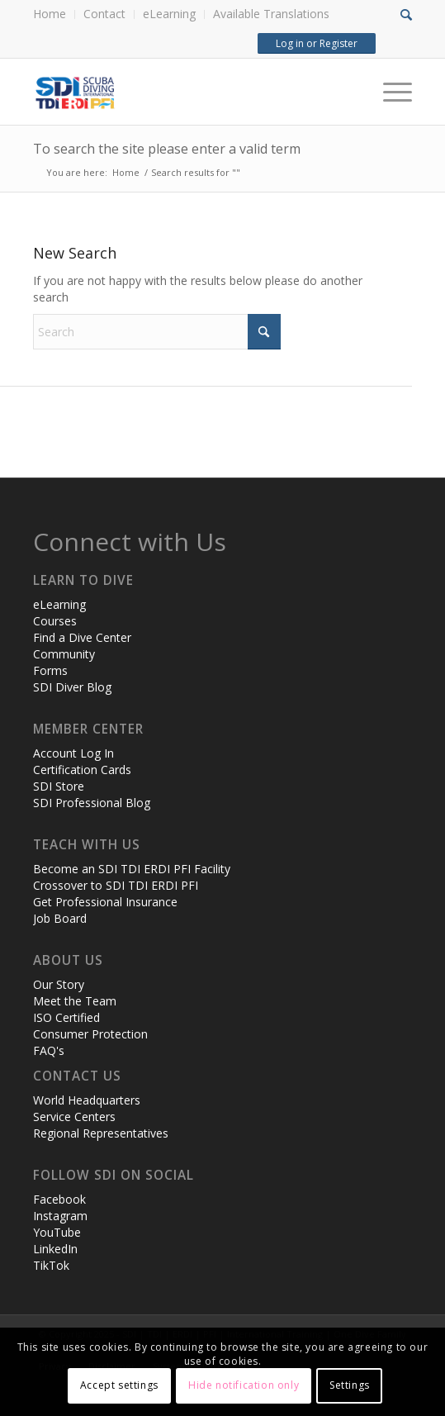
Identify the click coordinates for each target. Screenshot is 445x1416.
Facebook (59, 1199)
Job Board (60, 918)
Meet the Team (74, 1001)
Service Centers (74, 1116)
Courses (55, 621)
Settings (349, 1385)
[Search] (157, 331)
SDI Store (58, 786)
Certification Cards (82, 769)
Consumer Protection (90, 1034)
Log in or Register (316, 43)
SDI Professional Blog (91, 802)
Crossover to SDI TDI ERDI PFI (115, 885)
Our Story (58, 984)
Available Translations (271, 13)
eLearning (169, 13)
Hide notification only (243, 1385)
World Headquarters (86, 1100)
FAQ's (48, 1050)
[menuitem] (54, 14)
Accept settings (119, 1385)
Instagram (60, 1216)
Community (64, 654)
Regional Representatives (100, 1133)
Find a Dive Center (82, 637)
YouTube (57, 1232)
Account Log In (73, 753)
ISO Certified (66, 1017)
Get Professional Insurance (105, 902)
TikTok (51, 1265)
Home (49, 13)
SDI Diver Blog (72, 687)
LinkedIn (55, 1249)
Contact (104, 13)
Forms (50, 670)
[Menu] (389, 92)
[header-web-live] (184, 92)
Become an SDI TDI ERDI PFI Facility (131, 869)
